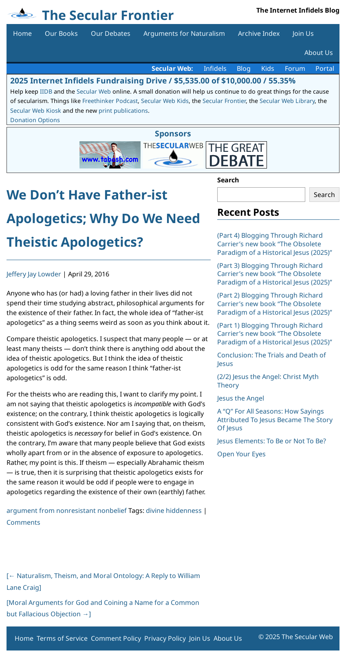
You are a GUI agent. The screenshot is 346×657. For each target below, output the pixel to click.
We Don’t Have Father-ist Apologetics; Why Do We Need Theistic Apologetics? (103, 218)
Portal (324, 68)
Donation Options (35, 120)
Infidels (215, 68)
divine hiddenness (174, 510)
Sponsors (173, 133)
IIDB (46, 91)
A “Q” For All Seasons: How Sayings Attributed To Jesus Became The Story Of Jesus (275, 420)
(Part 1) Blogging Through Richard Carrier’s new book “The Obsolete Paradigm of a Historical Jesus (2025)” (275, 334)
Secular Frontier (224, 101)
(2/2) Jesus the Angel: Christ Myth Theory (268, 381)
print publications (123, 110)
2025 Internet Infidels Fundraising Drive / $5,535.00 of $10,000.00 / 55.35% (152, 80)
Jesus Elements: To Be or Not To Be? (271, 440)
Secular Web (94, 91)
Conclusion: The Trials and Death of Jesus (271, 359)
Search (228, 180)
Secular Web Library (287, 101)
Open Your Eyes (241, 453)
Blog (244, 68)
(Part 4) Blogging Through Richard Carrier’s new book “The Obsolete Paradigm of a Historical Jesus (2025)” (275, 244)
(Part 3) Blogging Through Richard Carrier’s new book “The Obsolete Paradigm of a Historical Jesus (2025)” (275, 274)
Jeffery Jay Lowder (34, 273)
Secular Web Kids (165, 101)
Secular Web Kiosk (35, 110)
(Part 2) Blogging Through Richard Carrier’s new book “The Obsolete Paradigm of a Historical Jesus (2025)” (275, 304)
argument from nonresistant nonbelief (67, 510)
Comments (23, 522)
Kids (267, 68)
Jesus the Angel (240, 398)
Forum (295, 68)
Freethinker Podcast (110, 101)
